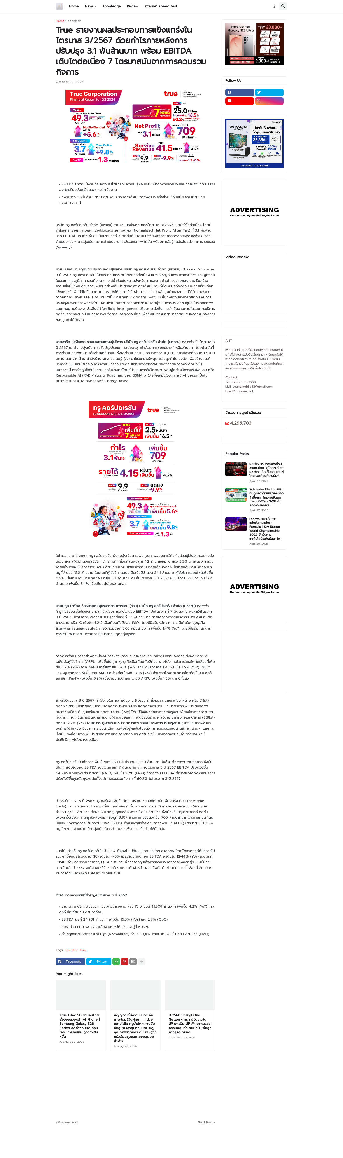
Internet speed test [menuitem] (160, 6)
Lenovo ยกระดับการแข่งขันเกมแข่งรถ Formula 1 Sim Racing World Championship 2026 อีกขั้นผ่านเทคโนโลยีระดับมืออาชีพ (264, 529)
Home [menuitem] (74, 6)
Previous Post (68, 1122)
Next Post (205, 1122)
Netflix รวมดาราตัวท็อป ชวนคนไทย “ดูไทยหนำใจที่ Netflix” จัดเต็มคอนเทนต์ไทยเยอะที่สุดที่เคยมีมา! (266, 470)
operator (74, 21)
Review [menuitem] (132, 6)
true (83, 950)
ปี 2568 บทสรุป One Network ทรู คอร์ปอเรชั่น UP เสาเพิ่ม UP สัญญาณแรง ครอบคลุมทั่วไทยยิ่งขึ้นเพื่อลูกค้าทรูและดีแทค (190, 1024)
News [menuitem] (89, 6)
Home (60, 21)
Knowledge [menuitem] (111, 6)
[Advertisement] (162, 1085)
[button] (274, 6)
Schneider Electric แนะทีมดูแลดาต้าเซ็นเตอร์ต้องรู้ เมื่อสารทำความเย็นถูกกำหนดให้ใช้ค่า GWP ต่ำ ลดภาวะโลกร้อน (266, 497)
